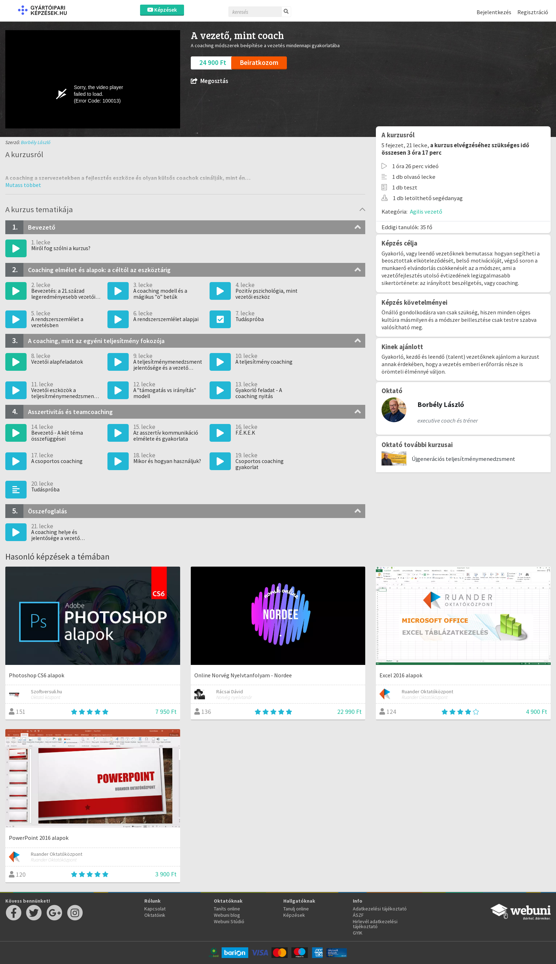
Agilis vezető (426, 211)
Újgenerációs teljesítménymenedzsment (463, 459)
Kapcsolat (155, 908)
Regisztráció (532, 12)
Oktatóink (154, 915)
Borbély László (35, 142)
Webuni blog (227, 915)
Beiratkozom (259, 62)
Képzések (162, 9)
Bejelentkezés (494, 12)
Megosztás (209, 81)
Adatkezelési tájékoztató (380, 908)
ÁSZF (358, 915)
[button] (23, 184)
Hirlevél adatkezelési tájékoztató (375, 924)
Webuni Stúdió (229, 921)
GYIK (357, 933)
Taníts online (227, 908)
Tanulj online (296, 908)
